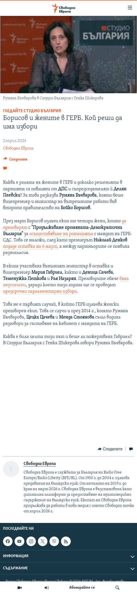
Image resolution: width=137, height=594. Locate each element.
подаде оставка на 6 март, (30, 246)
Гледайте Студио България (32, 111)
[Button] (15, 160)
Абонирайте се (82, 588)
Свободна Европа (18, 148)
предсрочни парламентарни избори (40, 291)
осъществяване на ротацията (61, 234)
